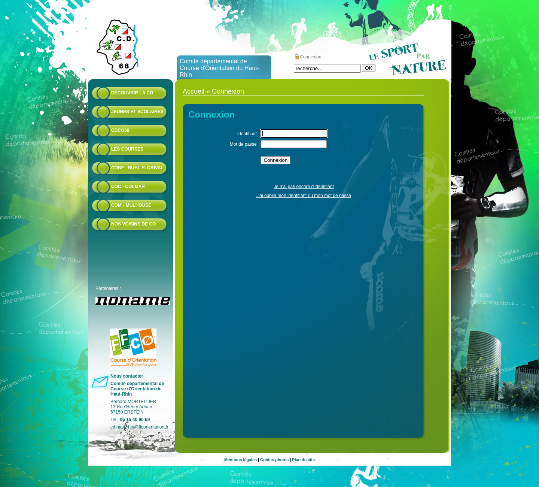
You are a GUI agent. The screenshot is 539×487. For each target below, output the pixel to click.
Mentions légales (240, 459)
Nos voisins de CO (133, 224)
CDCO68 (120, 130)
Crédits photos (274, 459)
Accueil (193, 91)
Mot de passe (243, 144)
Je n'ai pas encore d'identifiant (304, 186)
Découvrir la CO (132, 93)
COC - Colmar (128, 186)
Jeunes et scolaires (137, 111)
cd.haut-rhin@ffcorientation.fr (139, 427)
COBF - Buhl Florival (137, 167)
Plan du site (303, 459)
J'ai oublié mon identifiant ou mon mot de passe (303, 195)
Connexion (310, 57)
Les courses (127, 149)
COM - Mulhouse (131, 205)
